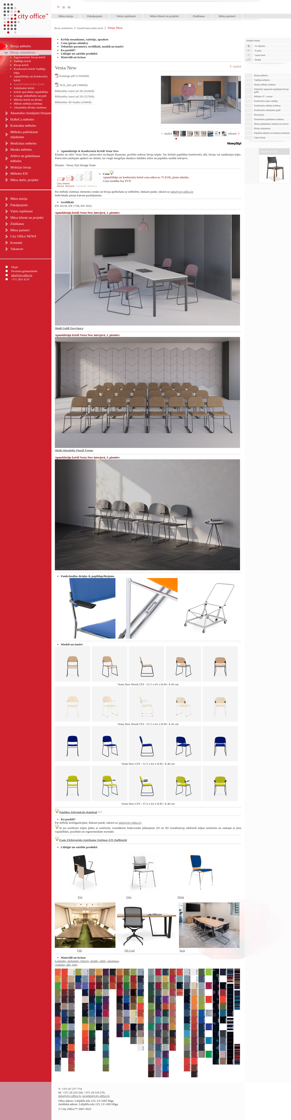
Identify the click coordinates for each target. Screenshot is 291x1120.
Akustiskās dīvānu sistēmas (30, 107)
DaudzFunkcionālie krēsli (90, 28)
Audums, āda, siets (66, 964)
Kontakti (16, 243)
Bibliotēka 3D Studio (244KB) (73, 102)
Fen (80, 897)
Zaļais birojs (260, 137)
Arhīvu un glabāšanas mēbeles (25, 158)
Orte (128, 897)
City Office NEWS (23, 236)
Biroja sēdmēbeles (63, 28)
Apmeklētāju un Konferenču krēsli (31, 78)
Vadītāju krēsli (22, 61)
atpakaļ (168, 133)
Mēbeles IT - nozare (263, 96)
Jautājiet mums (253, 40)
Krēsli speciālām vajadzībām (31, 92)
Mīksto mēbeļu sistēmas (28, 103)
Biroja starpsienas (262, 128)
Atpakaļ (235, 66)
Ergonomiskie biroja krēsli (29, 57)
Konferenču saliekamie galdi (267, 110)
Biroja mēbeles (20, 46)
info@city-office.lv (21, 275)
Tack (182, 950)
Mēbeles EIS (19, 173)
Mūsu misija (65, 16)
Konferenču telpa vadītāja (266, 101)
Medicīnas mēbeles (23, 143)
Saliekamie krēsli (24, 88)
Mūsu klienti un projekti (164, 16)
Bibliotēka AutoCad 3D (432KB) (74, 91)
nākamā (232, 133)
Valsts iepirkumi (126, 16)
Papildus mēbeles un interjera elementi (272, 133)
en (69, 6)
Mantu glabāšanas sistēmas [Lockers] (271, 124)
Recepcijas (259, 114)
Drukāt (258, 59)
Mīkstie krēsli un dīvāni (28, 99)
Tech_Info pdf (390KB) (71, 84)
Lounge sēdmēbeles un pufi (30, 95)
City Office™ (25, 6)
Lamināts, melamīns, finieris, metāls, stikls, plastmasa (87, 961)
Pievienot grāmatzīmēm (24, 271)
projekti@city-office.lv (96, 1096)
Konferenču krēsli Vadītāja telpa (29, 70)
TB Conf (129, 950)
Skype (14, 267)
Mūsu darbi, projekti (24, 180)
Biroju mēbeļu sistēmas (265, 84)
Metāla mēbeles (21, 149)
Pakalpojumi (94, 16)
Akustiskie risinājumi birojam (30, 113)
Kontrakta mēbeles (23, 125)
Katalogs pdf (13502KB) (72, 75)
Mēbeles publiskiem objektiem (24, 134)
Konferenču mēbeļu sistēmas (267, 105)
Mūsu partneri (227, 16)
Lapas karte (260, 55)
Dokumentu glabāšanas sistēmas (269, 119)
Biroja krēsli (21, 65)
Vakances (16, 249)
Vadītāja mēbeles (262, 80)
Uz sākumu (260, 46)
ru (63, 6)
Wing (180, 897)
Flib (79, 950)
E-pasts (258, 50)
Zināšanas (199, 16)
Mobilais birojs (20, 167)
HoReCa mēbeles (22, 119)
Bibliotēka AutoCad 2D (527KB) (74, 96)
